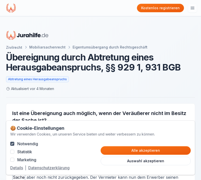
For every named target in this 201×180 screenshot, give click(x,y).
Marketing (26, 159)
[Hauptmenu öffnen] (192, 8)
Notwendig (27, 143)
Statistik (24, 151)
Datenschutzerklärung (49, 167)
